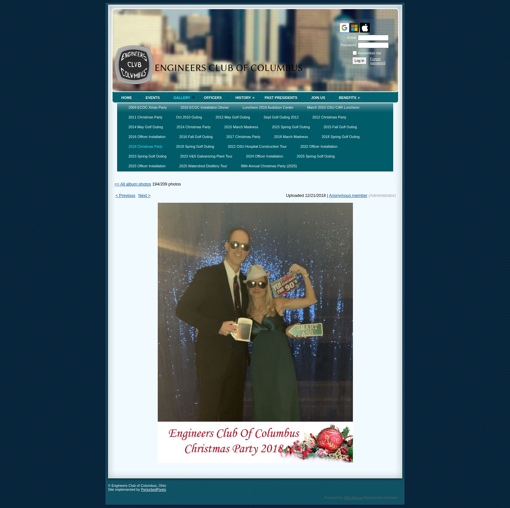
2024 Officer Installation (264, 156)
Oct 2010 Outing (189, 117)
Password (347, 45)
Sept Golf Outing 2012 (281, 117)
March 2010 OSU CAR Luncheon (333, 107)
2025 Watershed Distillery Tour (203, 166)
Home (126, 98)
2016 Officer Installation (147, 137)
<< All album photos (132, 184)
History (243, 98)
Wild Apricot (353, 498)
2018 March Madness (291, 137)
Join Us (318, 98)
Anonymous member (348, 195)
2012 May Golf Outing (233, 117)
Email (350, 37)
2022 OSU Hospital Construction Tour (257, 146)
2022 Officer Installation (318, 146)
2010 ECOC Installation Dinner (205, 107)
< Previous (125, 195)
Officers (213, 98)
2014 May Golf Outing (145, 127)
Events (153, 98)
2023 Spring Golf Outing (147, 156)
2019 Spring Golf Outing (195, 146)
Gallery (181, 98)
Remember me (369, 53)
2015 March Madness (241, 127)
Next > (144, 195)
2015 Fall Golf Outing (340, 127)
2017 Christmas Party (243, 137)
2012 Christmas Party (329, 117)
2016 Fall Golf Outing (196, 137)
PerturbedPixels (153, 489)
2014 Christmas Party (194, 127)
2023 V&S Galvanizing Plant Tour (206, 156)
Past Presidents (280, 98)
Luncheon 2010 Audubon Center (268, 107)
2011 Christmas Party (145, 117)
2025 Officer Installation (147, 166)
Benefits (347, 98)
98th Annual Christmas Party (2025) (269, 166)
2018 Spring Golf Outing (341, 137)
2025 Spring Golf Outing (316, 156)
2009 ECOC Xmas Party (147, 107)
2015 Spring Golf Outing (291, 127)
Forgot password (377, 61)
